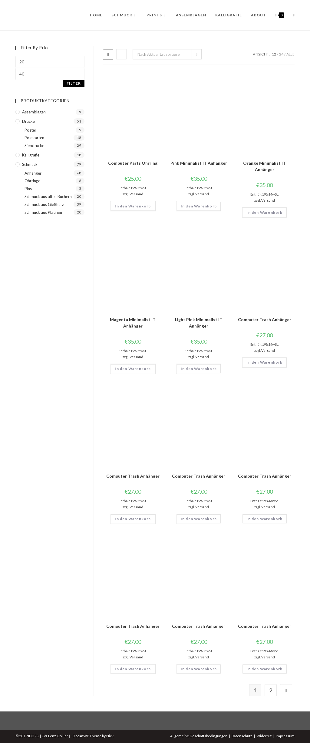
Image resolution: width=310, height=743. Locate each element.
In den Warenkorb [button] (133, 206)
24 (281, 54)
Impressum (285, 736)
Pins (28, 188)
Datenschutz (242, 736)
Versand (136, 194)
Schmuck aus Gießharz (44, 204)
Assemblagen (34, 111)
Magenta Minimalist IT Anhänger (133, 322)
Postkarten (34, 137)
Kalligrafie (30, 155)
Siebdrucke (34, 145)
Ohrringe (32, 180)
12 (274, 54)
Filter (74, 83)
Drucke (28, 121)
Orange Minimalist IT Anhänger (264, 166)
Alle (290, 54)
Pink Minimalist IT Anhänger (198, 163)
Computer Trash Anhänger (264, 319)
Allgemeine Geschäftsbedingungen (198, 736)
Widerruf (264, 736)
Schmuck (30, 164)
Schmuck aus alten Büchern (48, 196)
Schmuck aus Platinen (43, 212)
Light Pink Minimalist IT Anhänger (199, 322)
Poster (30, 130)
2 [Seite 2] (270, 690)
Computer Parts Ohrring (132, 163)
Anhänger (33, 173)
